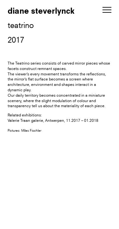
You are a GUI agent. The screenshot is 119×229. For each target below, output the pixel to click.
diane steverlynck (41, 11)
